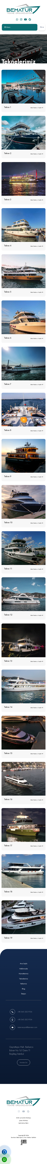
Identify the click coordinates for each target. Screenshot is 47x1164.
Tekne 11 (8, 568)
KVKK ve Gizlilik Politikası (23, 1118)
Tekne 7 (7, 384)
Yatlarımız (23, 983)
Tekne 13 (8, 661)
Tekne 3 (7, 199)
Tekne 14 (8, 707)
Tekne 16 (8, 799)
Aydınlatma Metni (23, 1123)
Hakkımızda (23, 968)
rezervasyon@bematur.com (27, 1027)
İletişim (23, 994)
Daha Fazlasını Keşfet (36, 107)
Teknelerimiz (23, 979)
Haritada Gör (23, 1062)
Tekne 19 (8, 937)
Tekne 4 (7, 245)
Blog (23, 989)
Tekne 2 (7, 153)
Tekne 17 (8, 845)
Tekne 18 (8, 891)
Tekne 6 (7, 337)
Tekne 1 (7, 107)
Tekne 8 (7, 430)
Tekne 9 (7, 476)
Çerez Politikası (23, 1120)
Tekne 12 (8, 614)
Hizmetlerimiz (23, 973)
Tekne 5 (7, 291)
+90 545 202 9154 (25, 1011)
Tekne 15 (8, 753)
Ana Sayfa (23, 963)
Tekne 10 (8, 522)
